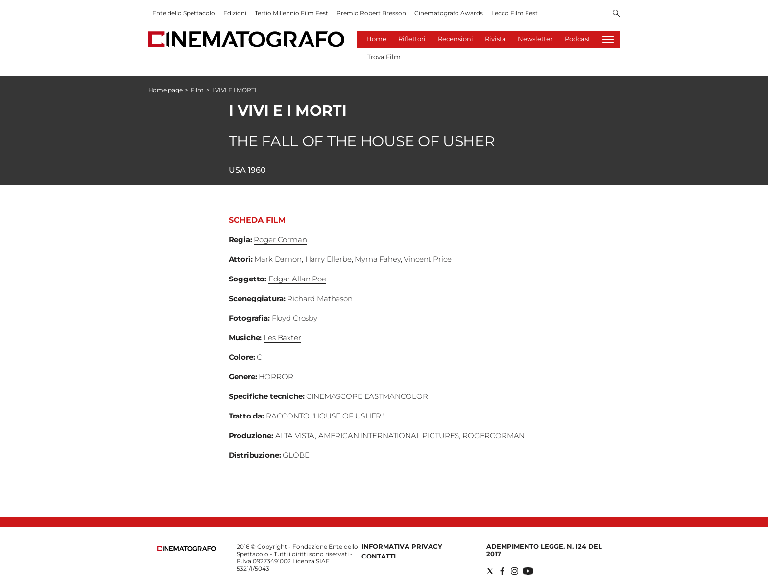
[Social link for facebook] (502, 571)
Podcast (577, 39)
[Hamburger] (608, 39)
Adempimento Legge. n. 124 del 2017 (544, 550)
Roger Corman (280, 239)
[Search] (616, 14)
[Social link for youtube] (528, 571)
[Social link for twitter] (490, 571)
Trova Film (384, 57)
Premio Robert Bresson (371, 13)
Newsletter (535, 39)
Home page (165, 89)
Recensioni (455, 39)
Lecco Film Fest (514, 13)
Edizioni (234, 13)
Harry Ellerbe (328, 259)
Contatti (378, 556)
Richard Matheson (320, 298)
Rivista (495, 39)
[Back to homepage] (186, 549)
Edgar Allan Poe (297, 278)
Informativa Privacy (401, 546)
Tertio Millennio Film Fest (291, 13)
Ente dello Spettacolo (183, 13)
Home (376, 39)
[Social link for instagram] (514, 571)
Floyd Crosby (294, 318)
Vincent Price (427, 259)
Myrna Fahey (377, 259)
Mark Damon (278, 259)
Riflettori (412, 39)
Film (197, 89)
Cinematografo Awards (448, 13)
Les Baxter (282, 337)
